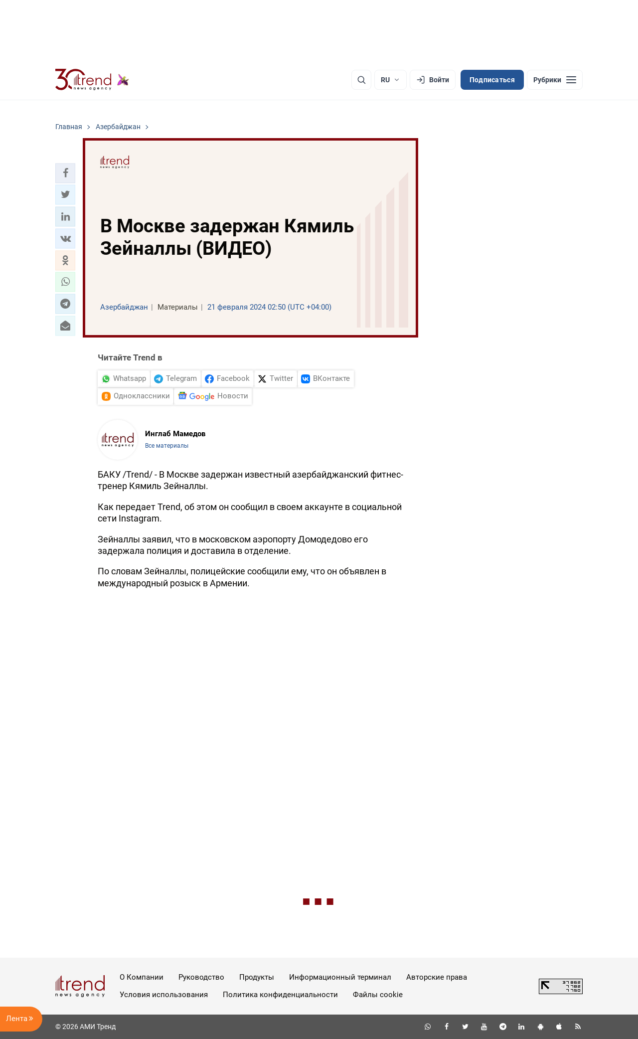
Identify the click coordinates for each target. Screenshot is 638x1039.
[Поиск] (361, 80)
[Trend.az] (92, 80)
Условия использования (164, 994)
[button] (65, 173)
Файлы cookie (378, 994)
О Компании (141, 977)
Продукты (256, 977)
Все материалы (166, 445)
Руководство (201, 977)
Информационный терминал (340, 977)
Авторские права (436, 977)
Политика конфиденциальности (280, 994)
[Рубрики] (555, 80)
